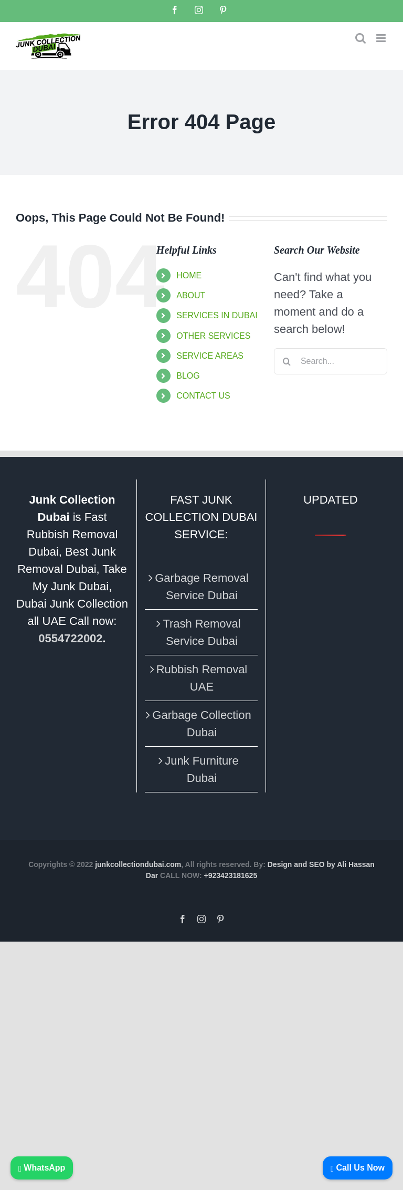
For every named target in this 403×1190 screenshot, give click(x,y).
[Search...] (330, 361)
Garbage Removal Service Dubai (202, 586)
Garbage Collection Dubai (201, 723)
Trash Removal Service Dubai (201, 632)
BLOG (187, 375)
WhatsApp (41, 1167)
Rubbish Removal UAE (202, 678)
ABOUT (190, 295)
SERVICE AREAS (209, 355)
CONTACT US (203, 395)
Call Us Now (358, 1167)
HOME (189, 275)
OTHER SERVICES (213, 335)
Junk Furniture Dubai (202, 769)
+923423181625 (231, 875)
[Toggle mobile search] (360, 38)
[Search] (287, 361)
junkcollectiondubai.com (138, 864)
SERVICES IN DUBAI (216, 315)
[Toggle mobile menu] (381, 38)
